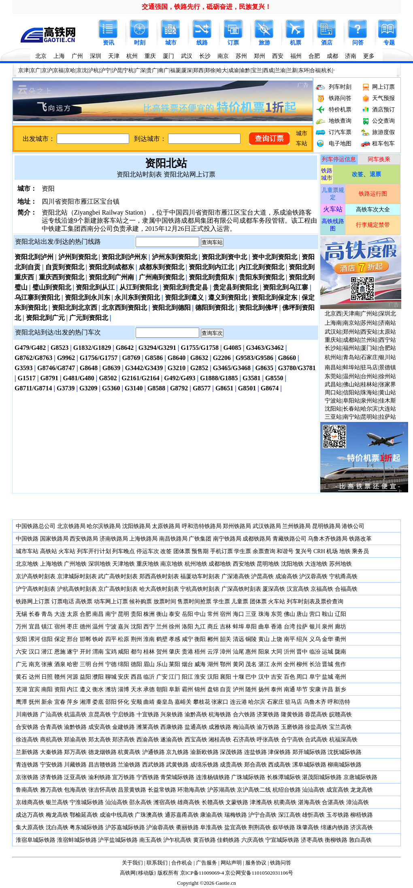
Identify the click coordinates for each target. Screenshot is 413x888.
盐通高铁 (196, 727)
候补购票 (140, 601)
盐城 (327, 677)
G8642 (125, 347)
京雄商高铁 (30, 802)
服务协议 (255, 863)
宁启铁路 (123, 714)
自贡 (225, 689)
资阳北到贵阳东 (211, 277)
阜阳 (251, 627)
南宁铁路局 (227, 539)
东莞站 (333, 376)
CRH (319, 551)
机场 (332, 551)
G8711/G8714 (33, 388)
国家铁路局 (54, 539)
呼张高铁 (268, 740)
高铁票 (83, 601)
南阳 (47, 689)
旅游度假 (383, 132)
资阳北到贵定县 (185, 287)
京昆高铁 (99, 714)
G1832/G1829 (92, 347)
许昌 (327, 689)
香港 (276, 627)
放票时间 (164, 601)
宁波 (111, 627)
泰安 (174, 614)
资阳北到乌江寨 (285, 287)
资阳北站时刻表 (139, 174)
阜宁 (315, 677)
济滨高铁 (361, 827)
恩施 (60, 652)
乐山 (162, 664)
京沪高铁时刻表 (35, 576)
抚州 (34, 702)
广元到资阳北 (88, 317)
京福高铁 (322, 589)
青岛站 (351, 357)
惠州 (251, 652)
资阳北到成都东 (111, 267)
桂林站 (369, 384)
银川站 (387, 357)
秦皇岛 (164, 702)
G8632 (199, 357)
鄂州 (225, 664)
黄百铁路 (204, 840)
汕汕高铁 (313, 790)
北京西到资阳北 (124, 307)
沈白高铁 (57, 827)
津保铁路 (279, 752)
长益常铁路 (162, 790)
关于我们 (132, 863)
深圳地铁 (99, 564)
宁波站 (333, 401)
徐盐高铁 (316, 727)
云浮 (213, 652)
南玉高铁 (150, 840)
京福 (58, 70)
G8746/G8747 (56, 367)
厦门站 (369, 348)
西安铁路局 (84, 539)
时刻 (139, 43)
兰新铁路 (27, 752)
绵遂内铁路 (335, 827)
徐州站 (387, 376)
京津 (23, 70)
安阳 (21, 639)
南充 (34, 664)
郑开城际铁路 (309, 752)
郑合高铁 (255, 765)
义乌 (315, 639)
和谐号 (285, 551)
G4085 (232, 347)
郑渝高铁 (75, 740)
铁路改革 (360, 539)
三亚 (251, 614)
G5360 (111, 388)
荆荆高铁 (259, 827)
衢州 (340, 639)
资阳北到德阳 (171, 307)
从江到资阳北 (138, 287)
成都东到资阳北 (161, 267)
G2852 (199, 367)
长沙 (205, 56)
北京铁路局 (71, 526)
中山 (200, 614)
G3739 (66, 388)
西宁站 (387, 340)
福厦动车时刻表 (200, 576)
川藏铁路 (75, 765)
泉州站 (369, 401)
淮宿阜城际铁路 (35, 840)
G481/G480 (78, 378)
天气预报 (383, 98)
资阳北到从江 (95, 287)
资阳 (60, 689)
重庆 (150, 56)
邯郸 (85, 639)
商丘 (213, 627)
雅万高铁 (51, 790)
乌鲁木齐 (315, 702)
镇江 (47, 627)
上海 (59, 56)
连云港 (238, 702)
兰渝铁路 (129, 765)
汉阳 (213, 677)
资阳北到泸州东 (124, 256)
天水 (136, 689)
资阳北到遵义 (184, 297)
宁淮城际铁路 (87, 802)
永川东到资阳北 (137, 297)
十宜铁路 (147, 714)
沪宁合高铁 (262, 815)
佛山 (289, 614)
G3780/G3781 (297, 367)
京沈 (82, 70)
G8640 (176, 357)
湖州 (213, 664)
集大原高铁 (30, 827)
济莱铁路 (268, 714)
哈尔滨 (369, 409)
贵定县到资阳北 (235, 287)
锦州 (200, 689)
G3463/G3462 (264, 347)
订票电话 (62, 601)
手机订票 (221, 551)
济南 (350, 56)
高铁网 (128, 873)
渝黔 (245, 70)
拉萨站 (387, 417)
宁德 (111, 664)
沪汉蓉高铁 (313, 576)
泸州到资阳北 (77, 256)
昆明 (123, 614)
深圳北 (387, 314)
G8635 (264, 367)
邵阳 (111, 702)
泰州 (276, 689)
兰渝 (280, 70)
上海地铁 (51, 564)
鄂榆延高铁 (84, 815)
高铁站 (48, 551)
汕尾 (238, 652)
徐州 (174, 627)
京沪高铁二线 (254, 790)
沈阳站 (333, 409)
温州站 (351, 376)
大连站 (387, 409)
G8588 (156, 388)
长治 (315, 664)
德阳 (136, 664)
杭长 (326, 70)
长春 (34, 614)
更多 (369, 56)
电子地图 (340, 144)
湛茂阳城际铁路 (322, 777)
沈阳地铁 (292, 564)
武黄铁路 (177, 765)
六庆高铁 (252, 840)
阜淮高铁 (211, 827)
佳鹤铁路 (228, 840)
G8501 (247, 388)
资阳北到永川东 (87, 297)
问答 (358, 43)
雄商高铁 (188, 802)
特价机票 (340, 109)
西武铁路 (153, 765)
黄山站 (387, 393)
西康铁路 (171, 727)
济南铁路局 (114, 539)
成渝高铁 (286, 576)
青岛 (47, 614)
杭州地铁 (196, 564)
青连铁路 (27, 765)
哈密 (72, 664)
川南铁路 (27, 714)
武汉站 (333, 332)
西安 (277, 56)
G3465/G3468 (232, 367)
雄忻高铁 (313, 815)
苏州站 (369, 323)
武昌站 (333, 384)
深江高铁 (289, 815)
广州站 (369, 314)
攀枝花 (201, 702)
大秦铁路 (51, 752)
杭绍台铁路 (286, 790)
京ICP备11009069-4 (202, 873)
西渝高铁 (147, 740)
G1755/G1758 (200, 347)
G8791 (49, 378)
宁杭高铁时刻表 (200, 589)
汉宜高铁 (298, 589)
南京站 (351, 323)
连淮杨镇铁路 (213, 777)
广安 (162, 677)
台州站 (369, 376)
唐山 (302, 614)
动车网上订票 (111, 601)
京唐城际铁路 (360, 777)
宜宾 (34, 689)
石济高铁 (244, 740)
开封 (85, 652)
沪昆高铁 (262, 576)
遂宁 (72, 652)
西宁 (149, 627)
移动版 (146, 873)
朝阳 (162, 689)
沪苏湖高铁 (221, 790)
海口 (238, 614)
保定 (60, 639)
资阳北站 (166, 163)
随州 (251, 689)
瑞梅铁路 (235, 815)
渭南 (98, 652)
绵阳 (123, 664)
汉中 (264, 677)
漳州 (225, 652)
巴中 (251, 677)
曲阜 (264, 627)
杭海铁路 (220, 714)
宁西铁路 (147, 777)
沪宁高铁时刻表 (35, 589)
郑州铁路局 (237, 526)
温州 (98, 627)
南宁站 (351, 417)
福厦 (175, 70)
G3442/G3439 (144, 367)
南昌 (98, 614)
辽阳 (340, 614)
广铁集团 (200, 539)
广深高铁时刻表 (241, 589)
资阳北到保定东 (274, 297)
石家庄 (369, 357)
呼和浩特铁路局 (201, 526)
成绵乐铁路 (204, 765)
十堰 (238, 677)
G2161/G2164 (140, 378)
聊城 (111, 677)
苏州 (241, 56)
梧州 (200, 652)
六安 (21, 652)
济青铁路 (51, 777)
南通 (289, 689)
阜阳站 (351, 401)
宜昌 (34, 627)
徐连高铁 (27, 740)
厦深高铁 (273, 589)
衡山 (162, 614)
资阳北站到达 (34, 332)
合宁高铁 (292, 740)
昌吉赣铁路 (102, 765)
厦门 (168, 56)
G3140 (134, 388)
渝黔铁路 (75, 727)
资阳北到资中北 (224, 256)
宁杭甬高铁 (343, 576)
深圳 (95, 56)
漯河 (34, 639)
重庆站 (333, 340)
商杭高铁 (51, 740)
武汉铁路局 (267, 526)
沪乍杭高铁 (177, 840)
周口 (302, 677)
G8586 (154, 357)
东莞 (276, 614)
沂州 (289, 652)
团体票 (181, 551)
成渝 (233, 70)
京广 (35, 70)
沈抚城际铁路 (345, 752)
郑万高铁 (75, 752)
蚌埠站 (351, 367)
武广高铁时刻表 (118, 576)
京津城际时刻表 (77, 576)
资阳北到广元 (45, 317)
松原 (123, 639)
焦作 (340, 664)
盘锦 (213, 689)
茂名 (251, 664)
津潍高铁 (261, 802)
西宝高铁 (196, 740)
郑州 (259, 56)
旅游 (264, 43)
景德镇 (387, 367)
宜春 (60, 702)
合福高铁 (346, 589)
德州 (85, 627)
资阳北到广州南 (111, 277)
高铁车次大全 (373, 210)
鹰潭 (21, 702)
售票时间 (188, 601)
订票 (233, 43)
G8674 (270, 388)
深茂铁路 (231, 752)
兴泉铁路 (171, 714)
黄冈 (238, 664)
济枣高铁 (312, 840)
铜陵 (251, 639)
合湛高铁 (333, 802)
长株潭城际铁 (284, 777)
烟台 (187, 664)
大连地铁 (316, 564)
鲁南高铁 (27, 790)
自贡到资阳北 (64, 267)
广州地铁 (75, 564)
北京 (41, 56)
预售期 (200, 551)
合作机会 (181, 863)
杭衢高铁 (285, 802)
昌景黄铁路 (132, 790)
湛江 (264, 664)
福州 (296, 56)
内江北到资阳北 (261, 267)
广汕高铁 (51, 714)
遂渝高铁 (171, 740)
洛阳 (187, 627)
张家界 (387, 384)
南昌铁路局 (173, 539)
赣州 (60, 677)
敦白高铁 (360, 840)
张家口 (219, 702)
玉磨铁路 (292, 727)
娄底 (98, 702)
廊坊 (340, 627)
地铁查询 (340, 121)
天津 (113, 56)
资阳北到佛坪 (258, 307)
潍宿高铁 (164, 802)
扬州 (264, 689)
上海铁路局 (143, 539)
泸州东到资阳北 (174, 256)
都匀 (136, 652)
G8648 (89, 367)
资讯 (108, 43)
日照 (47, 677)
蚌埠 (238, 627)
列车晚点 (123, 551)
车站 (301, 144)
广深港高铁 (235, 576)
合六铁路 (244, 714)
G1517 (27, 378)
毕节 (302, 689)
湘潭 (85, 702)
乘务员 (360, 551)
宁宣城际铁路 (282, 840)
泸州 (238, 689)
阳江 (187, 677)
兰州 (162, 627)
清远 (238, 639)
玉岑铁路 (337, 815)
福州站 (351, 348)
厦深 (186, 70)
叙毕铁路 (283, 827)
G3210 (176, 367)
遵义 (85, 689)
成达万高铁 (30, 815)
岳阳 (187, 614)
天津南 (351, 314)
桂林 (149, 652)
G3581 (251, 378)
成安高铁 (99, 727)
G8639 (111, 367)
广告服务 (206, 863)
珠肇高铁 (307, 827)
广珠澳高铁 (149, 815)
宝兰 (256, 70)
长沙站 (333, 348)
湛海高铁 (309, 802)
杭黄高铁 (129, 752)
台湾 (289, 627)
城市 (171, 43)
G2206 (222, 357)
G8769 (131, 357)
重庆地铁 (147, 564)
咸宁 (187, 639)
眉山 (149, 664)
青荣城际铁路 (177, 777)
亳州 (340, 677)
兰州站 (369, 340)
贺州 (162, 652)
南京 (223, 56)
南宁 (111, 614)
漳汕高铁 (357, 802)
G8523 (59, 347)
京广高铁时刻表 (118, 589)
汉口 (34, 652)
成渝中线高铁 (117, 815)
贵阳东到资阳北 (261, 277)
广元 (21, 664)
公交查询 (383, 121)
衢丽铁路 (187, 827)
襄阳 (225, 677)
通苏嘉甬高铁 (182, 815)
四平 (111, 639)
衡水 (98, 689)
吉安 (276, 677)
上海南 (333, 323)
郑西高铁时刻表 (159, 576)
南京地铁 (171, 564)
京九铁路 (177, 752)
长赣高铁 (213, 802)
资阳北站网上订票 (189, 174)
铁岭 (98, 639)
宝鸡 (111, 652)
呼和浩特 (339, 702)
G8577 (202, 388)
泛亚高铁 (75, 777)
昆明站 (369, 417)
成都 (332, 56)
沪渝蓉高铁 (160, 827)
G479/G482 (30, 347)
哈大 (222, 70)
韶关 (225, 639)
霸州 (187, 689)
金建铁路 (123, 727)
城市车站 (27, 551)
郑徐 (210, 70)
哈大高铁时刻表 (159, 589)
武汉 (186, 56)
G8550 (274, 378)
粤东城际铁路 (87, 827)
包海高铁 (75, 790)
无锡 (21, 614)
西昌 (136, 677)
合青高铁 (51, 727)
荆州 (136, 639)
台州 (98, 664)
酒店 (326, 43)
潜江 (47, 652)
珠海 (264, 614)
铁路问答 (340, 98)
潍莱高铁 (147, 727)
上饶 (276, 639)
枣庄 (72, 627)
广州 (77, 56)
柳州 (302, 664)
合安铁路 (27, 727)
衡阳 (200, 639)
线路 (202, 43)
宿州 (225, 614)
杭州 (132, 56)
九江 (200, 627)
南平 (289, 639)
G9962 (66, 357)
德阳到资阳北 (214, 307)
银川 (315, 627)
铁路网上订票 (33, 601)
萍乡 (72, 702)
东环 (303, 70)
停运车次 (147, 551)
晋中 (302, 652)
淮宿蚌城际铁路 (77, 840)
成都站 (351, 340)
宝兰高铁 (340, 727)
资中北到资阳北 (274, 256)
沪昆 (117, 70)
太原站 (387, 332)
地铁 (345, 551)
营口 (315, 614)
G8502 (108, 378)
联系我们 (157, 863)
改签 (166, 551)
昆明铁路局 (326, 526)
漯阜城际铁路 (309, 765)
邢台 (72, 639)
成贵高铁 (231, 765)
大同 (276, 652)
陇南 (340, 652)
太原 (72, 614)
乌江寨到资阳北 (37, 297)
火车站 (66, 551)
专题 (389, 43)
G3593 (23, 367)
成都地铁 (220, 564)
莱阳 (174, 664)
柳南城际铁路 (345, 765)
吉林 (225, 627)
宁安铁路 (51, 765)
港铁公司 (353, 526)
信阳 (47, 639)
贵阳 (136, 614)
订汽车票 (340, 132)
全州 (289, 664)
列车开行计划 (94, 551)
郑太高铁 (99, 740)
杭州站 (333, 357)
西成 (268, 70)
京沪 (47, 70)
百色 (289, 677)
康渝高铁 (211, 815)
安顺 (136, 702)
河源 (72, 677)
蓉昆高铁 (316, 714)
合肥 (314, 56)
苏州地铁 (340, 564)
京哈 (70, 70)
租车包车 (383, 144)
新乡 (340, 689)
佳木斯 (387, 401)
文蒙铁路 (237, 802)
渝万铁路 (268, 727)
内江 (72, 689)
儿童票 (239, 601)
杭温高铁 (75, 714)
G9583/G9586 (254, 357)
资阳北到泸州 (34, 256)
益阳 (85, 677)
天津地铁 (123, 564)
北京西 (333, 314)
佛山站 (351, 384)
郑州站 (351, 332)
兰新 (292, 70)
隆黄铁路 (292, 714)
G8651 (224, 388)
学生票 (242, 551)
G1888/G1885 (219, 378)
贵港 (187, 652)
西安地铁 (244, 564)
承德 (149, 689)
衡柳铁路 (336, 840)
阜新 (174, 689)
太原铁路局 (166, 526)
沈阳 (136, 627)
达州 (34, 677)
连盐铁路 (255, 752)
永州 (276, 664)
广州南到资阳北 (161, 277)
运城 (327, 652)
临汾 (315, 652)
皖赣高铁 (340, 714)
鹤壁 (162, 639)
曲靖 (149, 702)
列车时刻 (340, 87)
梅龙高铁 (57, 815)
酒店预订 (383, 109)
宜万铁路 (123, 777)
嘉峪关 (183, 702)
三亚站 (333, 417)
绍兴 (302, 639)
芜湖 (21, 689)
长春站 (351, 409)
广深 (140, 70)
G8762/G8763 (33, 357)
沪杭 (93, 70)
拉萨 (302, 627)
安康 (315, 689)
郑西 (198, 70)
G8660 (287, 357)
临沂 (149, 677)
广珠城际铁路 (248, 777)
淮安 (200, 677)
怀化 (123, 702)
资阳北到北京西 (74, 307)
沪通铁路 (153, 752)
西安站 (369, 332)
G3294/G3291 (157, 347)
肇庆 (174, 652)
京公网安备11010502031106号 (259, 873)
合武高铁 (316, 740)
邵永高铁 (140, 802)
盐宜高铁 (235, 827)
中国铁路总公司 (35, 526)
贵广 (152, 70)
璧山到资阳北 (51, 287)
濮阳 (98, 677)
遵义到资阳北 (227, 297)
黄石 (21, 677)
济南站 (387, 323)
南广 (163, 70)
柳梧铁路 (361, 815)
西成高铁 (279, 765)
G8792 (179, 388)
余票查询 (264, 551)
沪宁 (105, 70)
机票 (295, 43)
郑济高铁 (123, 740)
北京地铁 (27, 564)
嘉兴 (123, 627)
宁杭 (128, 70)
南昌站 (333, 367)
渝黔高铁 (196, 714)
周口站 (333, 393)
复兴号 (303, 551)
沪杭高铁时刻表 (77, 589)
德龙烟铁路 (102, 752)
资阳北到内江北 (211, 267)
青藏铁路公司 (289, 539)
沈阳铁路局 (136, 526)
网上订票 (383, 87)
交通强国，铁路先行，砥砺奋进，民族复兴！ (206, 6)
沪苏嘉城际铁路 (125, 827)
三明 (85, 664)
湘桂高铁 (220, 740)
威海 (200, 664)
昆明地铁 (268, 564)
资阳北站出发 (34, 241)
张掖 (47, 664)
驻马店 (369, 367)
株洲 (148, 614)
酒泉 (60, 664)
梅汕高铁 (244, 727)
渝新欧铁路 (204, 752)
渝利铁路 (99, 777)
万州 (21, 627)
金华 (327, 639)
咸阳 (123, 652)
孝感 (174, 639)
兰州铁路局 (296, 526)
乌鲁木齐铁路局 (327, 539)
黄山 (264, 639)
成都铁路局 (257, 539)
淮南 (149, 639)
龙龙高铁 (361, 790)
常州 (213, 614)
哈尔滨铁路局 (104, 526)
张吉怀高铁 (102, 790)
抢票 (205, 601)
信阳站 (351, 393)
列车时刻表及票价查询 (315, 601)
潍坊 (111, 689)
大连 (60, 614)
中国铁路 (27, 539)
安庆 (123, 677)
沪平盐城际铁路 (118, 840)
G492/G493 (179, 378)
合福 (315, 70)
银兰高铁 (57, 802)
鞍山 (327, 614)
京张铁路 (27, 777)
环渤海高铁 (191, 790)
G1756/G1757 (98, 357)
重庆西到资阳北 (61, 277)
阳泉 (264, 652)
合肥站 (387, 348)
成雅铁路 (220, 727)
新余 (47, 702)
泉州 (327, 627)
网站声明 (231, 863)
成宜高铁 (337, 790)
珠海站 (369, 393)
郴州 (213, 639)
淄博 (123, 689)
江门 (174, 677)
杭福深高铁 (343, 740)
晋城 (327, 664)
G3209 (88, 388)
